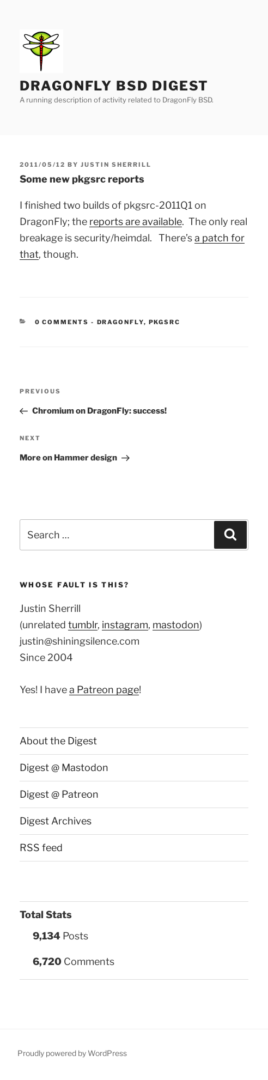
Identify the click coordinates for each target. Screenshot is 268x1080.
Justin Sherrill (116, 164)
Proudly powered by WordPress (72, 1053)
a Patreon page (104, 689)
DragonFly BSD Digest (114, 86)
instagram (125, 624)
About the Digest (58, 741)
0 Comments (62, 322)
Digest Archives (56, 821)
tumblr (83, 624)
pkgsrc (165, 322)
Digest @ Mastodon (64, 767)
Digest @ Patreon (59, 794)
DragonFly (120, 322)
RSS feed (41, 847)
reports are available (135, 221)
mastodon (176, 624)
